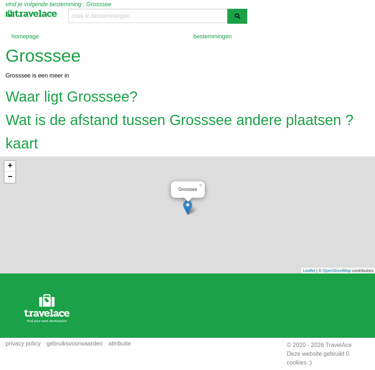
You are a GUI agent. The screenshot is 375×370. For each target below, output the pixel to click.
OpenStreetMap (337, 270)
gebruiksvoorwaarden (75, 344)
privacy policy (23, 344)
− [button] (10, 177)
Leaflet (309, 270)
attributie (119, 344)
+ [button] (10, 166)
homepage (25, 36)
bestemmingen (212, 36)
